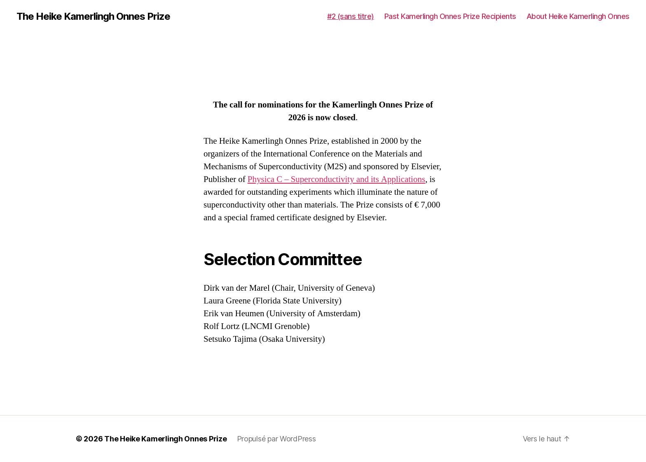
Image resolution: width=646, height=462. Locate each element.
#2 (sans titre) (350, 16)
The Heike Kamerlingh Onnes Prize (93, 16)
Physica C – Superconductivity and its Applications (336, 179)
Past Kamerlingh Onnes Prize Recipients (450, 16)
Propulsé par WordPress (276, 438)
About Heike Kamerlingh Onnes (578, 16)
